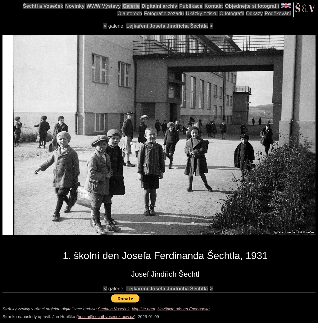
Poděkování (278, 13)
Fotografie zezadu (164, 13)
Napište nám (143, 309)
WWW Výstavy (104, 6)
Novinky (74, 6)
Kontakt (213, 6)
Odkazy (254, 13)
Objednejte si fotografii (252, 6)
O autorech (129, 13)
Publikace (190, 6)
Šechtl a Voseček (43, 6)
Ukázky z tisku (201, 13)
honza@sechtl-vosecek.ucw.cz (106, 316)
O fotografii (232, 13)
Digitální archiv (159, 6)
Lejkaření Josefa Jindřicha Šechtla (167, 26)
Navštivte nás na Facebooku (183, 309)
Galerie (131, 6)
